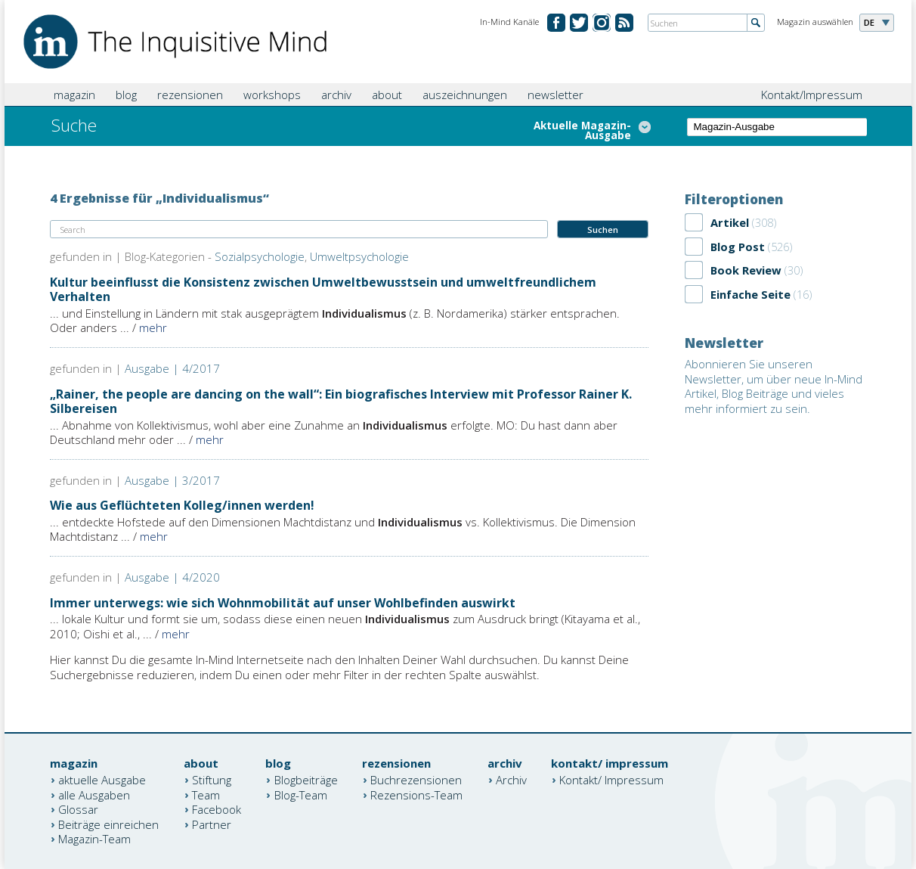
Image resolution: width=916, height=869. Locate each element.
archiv (336, 94)
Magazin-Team (94, 838)
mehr (153, 327)
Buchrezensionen (416, 779)
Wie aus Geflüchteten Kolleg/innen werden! (182, 505)
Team (206, 794)
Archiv (511, 779)
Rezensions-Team (416, 794)
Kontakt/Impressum (811, 94)
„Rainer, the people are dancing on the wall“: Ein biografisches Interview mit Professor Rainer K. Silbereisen (341, 401)
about (387, 94)
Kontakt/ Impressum (611, 779)
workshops (272, 94)
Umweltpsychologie (359, 256)
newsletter (555, 94)
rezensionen (190, 94)
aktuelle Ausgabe (102, 779)
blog (126, 94)
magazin (74, 94)
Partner (211, 823)
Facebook (216, 809)
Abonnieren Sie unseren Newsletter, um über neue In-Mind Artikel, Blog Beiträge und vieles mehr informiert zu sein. (773, 386)
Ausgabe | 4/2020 (172, 577)
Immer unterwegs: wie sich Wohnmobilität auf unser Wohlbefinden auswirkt (282, 602)
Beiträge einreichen (108, 823)
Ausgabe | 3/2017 (172, 480)
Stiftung (211, 779)
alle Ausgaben (94, 794)
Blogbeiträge (306, 779)
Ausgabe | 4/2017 (172, 368)
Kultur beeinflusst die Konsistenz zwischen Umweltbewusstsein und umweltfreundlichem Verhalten (323, 289)
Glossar (78, 809)
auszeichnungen (464, 94)
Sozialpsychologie (260, 256)
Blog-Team (300, 794)
